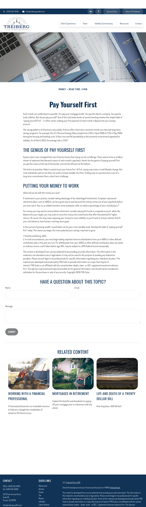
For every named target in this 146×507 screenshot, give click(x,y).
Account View (112, 3)
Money (41, 490)
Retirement (43, 477)
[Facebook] (98, 3)
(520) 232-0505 (11, 3)
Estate (41, 483)
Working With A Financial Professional (26, 387)
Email (76, 279)
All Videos (42, 499)
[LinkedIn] (90, 3)
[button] (68, 14)
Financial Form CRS (73, 474)
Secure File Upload (133, 3)
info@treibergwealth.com (33, 3)
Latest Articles (44, 496)
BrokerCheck (115, 479)
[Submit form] (11, 323)
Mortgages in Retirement (70, 384)
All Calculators (44, 502)
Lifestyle (42, 493)
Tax (40, 487)
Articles (41, 480)
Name (7, 279)
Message (9, 297)
